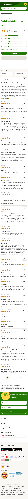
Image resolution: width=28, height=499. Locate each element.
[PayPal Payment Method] (19, 457)
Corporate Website (11, 494)
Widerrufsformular (16, 488)
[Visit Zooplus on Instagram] (6, 445)
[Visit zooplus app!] (6, 451)
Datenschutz (20, 494)
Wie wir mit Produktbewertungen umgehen (10, 49)
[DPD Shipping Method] (7, 466)
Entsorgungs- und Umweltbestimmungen (11, 490)
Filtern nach (4, 70)
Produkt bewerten (14, 58)
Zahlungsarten (4, 492)
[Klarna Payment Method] (3, 460)
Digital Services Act (5, 488)
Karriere (3, 494)
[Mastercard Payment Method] (7, 457)
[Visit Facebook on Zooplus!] (2, 445)
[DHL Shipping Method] (3, 466)
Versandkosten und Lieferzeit (13, 484)
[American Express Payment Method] (11, 457)
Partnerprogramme (20, 492)
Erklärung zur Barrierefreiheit (7, 496)
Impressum (3, 486)
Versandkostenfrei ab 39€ (14, 1)
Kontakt (3, 484)
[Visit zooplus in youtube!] (9, 445)
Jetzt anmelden (14, 412)
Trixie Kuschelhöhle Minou (6, 13)
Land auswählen (6, 432)
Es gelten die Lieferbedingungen (17, 387)
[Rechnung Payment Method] (12, 460)
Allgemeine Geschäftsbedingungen (16, 486)
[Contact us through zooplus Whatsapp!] (16, 445)
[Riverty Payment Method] (7, 460)
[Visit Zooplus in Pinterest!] (13, 445)
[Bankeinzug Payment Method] (18, 460)
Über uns (12, 492)
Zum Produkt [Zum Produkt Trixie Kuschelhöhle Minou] (14, 53)
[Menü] (2, 4)
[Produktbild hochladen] (7, 25)
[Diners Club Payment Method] (15, 457)
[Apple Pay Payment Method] (24, 457)
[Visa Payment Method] (3, 457)
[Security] (4, 475)
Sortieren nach (18, 70)
